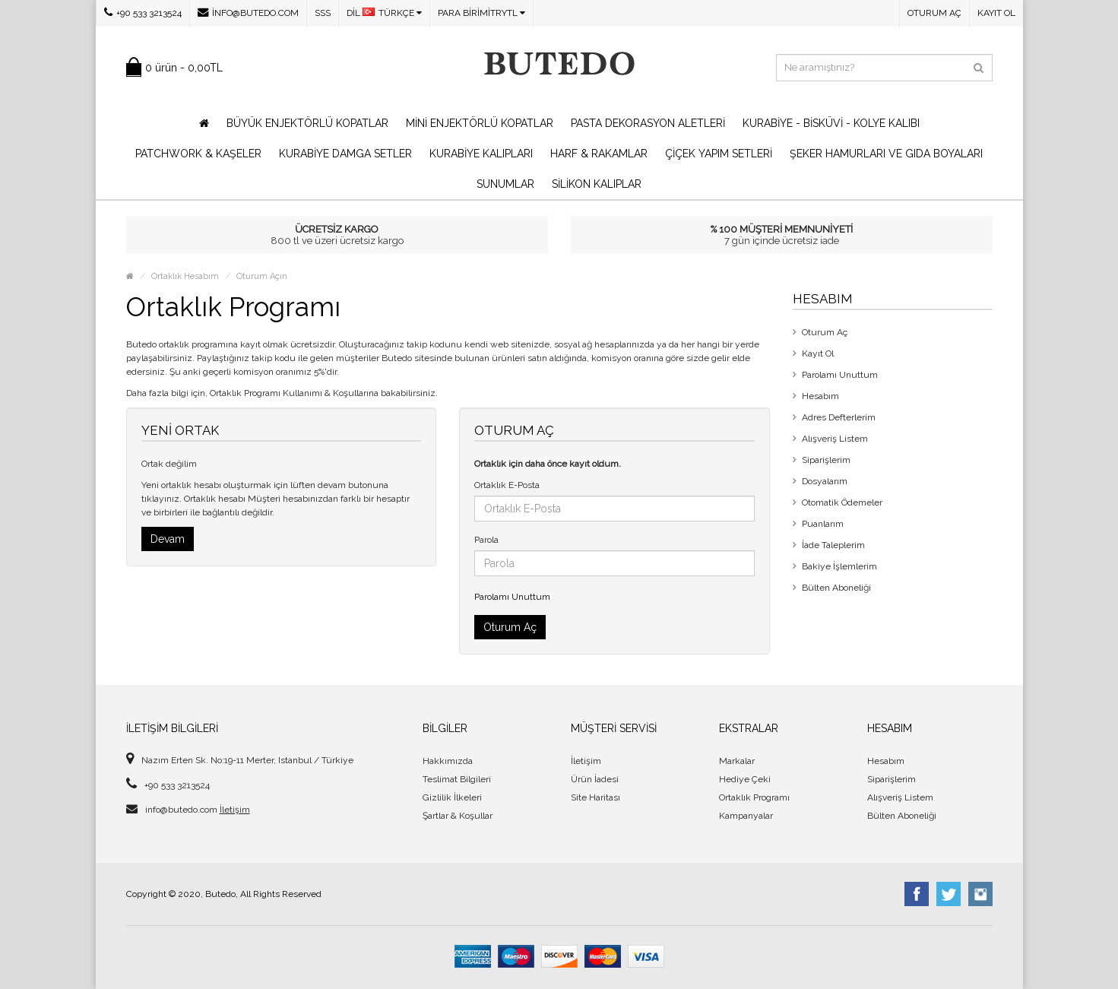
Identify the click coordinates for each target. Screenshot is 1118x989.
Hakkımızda (448, 761)
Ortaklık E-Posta (507, 485)
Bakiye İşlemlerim (839, 566)
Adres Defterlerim (839, 417)
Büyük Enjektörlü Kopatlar (307, 123)
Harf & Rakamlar (599, 153)
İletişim (235, 809)
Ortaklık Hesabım (185, 276)
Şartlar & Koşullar (457, 815)
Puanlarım (823, 523)
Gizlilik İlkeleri (452, 797)
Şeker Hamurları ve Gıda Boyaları (886, 153)
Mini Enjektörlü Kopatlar (479, 123)
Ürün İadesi (595, 779)
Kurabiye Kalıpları (481, 153)
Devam (167, 539)
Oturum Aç (934, 13)
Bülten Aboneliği (836, 587)
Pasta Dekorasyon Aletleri (648, 123)
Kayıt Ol (996, 13)
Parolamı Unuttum (512, 596)
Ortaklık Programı (754, 797)
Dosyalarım (824, 481)
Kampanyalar (746, 815)
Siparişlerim (826, 460)
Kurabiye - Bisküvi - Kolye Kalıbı (831, 123)
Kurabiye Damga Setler (345, 153)
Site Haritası (595, 797)
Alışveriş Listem (835, 438)
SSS (323, 13)
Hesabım (820, 396)
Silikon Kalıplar (596, 184)
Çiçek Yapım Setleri (718, 153)
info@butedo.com (248, 12)
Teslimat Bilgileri (457, 779)
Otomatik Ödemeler (842, 502)
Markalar (737, 761)
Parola (486, 539)
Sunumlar (505, 184)
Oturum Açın (261, 276)
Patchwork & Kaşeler (198, 153)
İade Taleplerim (833, 545)
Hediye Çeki (745, 779)
